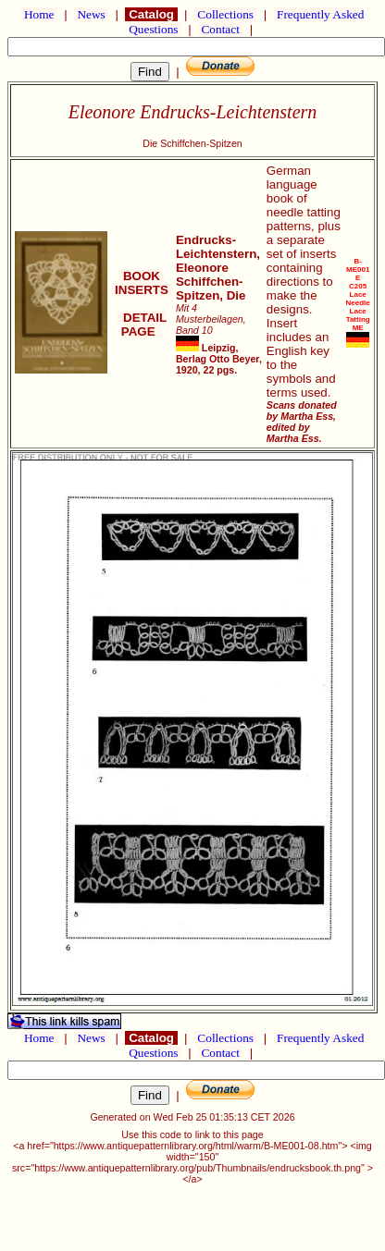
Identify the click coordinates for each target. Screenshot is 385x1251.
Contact (220, 29)
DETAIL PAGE (142, 324)
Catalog (151, 14)
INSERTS (141, 290)
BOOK (141, 276)
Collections (225, 14)
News (91, 14)
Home (39, 14)
